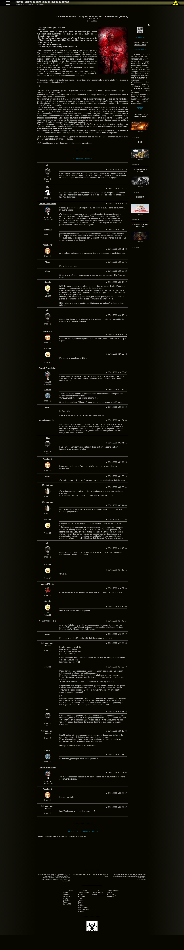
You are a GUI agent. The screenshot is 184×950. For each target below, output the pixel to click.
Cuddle (94, 21)
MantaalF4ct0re (47, 584)
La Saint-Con (68, 896)
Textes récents (97, 893)
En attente (82, 894)
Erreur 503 (67, 904)
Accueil (70, 891)
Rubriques (82, 896)
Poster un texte (83, 893)
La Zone (42, 1)
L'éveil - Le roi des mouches (140, 225)
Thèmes (135, 43)
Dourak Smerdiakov (47, 204)
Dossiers (81, 898)
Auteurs (81, 911)
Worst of (81, 904)
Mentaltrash (47, 485)
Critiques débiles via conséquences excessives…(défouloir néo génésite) (92, 16)
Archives (81, 906)
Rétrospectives (83, 909)
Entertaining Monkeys (111, 895)
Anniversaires (83, 908)
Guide (65, 893)
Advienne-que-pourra (47, 644)
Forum (65, 898)
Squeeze (110, 898)
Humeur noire (140, 45)
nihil (48, 165)
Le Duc (47, 390)
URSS (94, 894)
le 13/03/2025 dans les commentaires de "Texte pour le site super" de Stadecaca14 (55, 879)
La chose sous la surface (140, 170)
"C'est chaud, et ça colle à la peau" (140, 115)
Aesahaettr (47, 245)
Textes (84, 891)
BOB (140, 142)
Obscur (144, 43)
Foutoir (65, 902)
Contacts (66, 894)
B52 (47, 187)
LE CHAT (140, 197)
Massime (48, 230)
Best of (80, 902)
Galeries (66, 900)
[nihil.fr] (109, 893)
